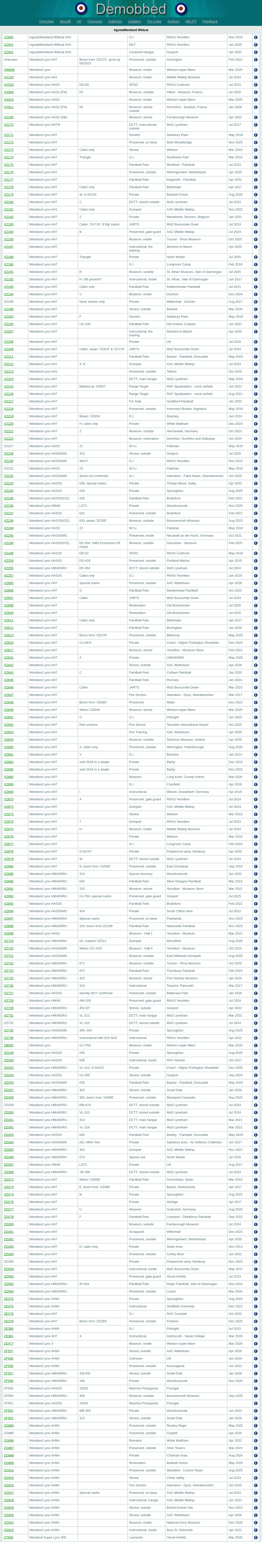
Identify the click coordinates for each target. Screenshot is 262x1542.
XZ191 (8, 272)
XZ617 (8, 650)
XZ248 (8, 553)
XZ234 (8, 491)
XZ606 (8, 590)
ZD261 (9, 1120)
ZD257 (9, 1090)
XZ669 (8, 792)
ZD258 (9, 1097)
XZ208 (8, 341)
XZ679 (8, 859)
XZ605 (8, 583)
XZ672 (8, 807)
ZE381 (8, 1336)
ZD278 (9, 1217)
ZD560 (9, 1276)
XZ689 (8, 874)
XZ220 (8, 424)
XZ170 (8, 125)
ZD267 (9, 1164)
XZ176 (8, 172)
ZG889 (9, 1463)
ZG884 (9, 1425)
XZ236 (8, 506)
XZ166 (8, 117)
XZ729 (8, 1008)
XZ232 (8, 476)
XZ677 (8, 844)
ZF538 (8, 1358)
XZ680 (8, 866)
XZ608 (8, 605)
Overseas (94, 21)
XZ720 (8, 948)
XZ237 (8, 513)
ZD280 (9, 1224)
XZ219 (8, 416)
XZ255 (8, 568)
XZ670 (8, 799)
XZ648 (8, 702)
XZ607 (8, 598)
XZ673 (8, 814)
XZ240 (8, 528)
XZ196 (8, 309)
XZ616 (8, 642)
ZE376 (8, 1306)
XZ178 (8, 187)
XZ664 (8, 762)
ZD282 (9, 1239)
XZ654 (8, 739)
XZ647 (8, 695)
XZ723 (8, 971)
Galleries (115, 21)
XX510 (9, 84)
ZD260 (9, 1112)
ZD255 (9, 1082)
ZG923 (9, 1530)
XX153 (9, 77)
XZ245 (8, 535)
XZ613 (8, 635)
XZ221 (8, 431)
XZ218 (8, 409)
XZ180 (8, 202)
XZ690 (8, 881)
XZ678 (8, 851)
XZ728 (8, 1000)
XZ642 (8, 665)
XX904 (9, 92)
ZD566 (9, 1291)
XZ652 (8, 725)
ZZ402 (8, 52)
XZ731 (8, 1015)
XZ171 (8, 135)
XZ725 (8, 978)
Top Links (154, 21)
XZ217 (8, 401)
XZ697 (8, 918)
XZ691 (8, 889)
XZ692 (8, 896)
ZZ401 (8, 44)
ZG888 (9, 1455)
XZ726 (8, 985)
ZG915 (9, 1478)
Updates (134, 21)
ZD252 (9, 1068)
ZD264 (9, 1142)
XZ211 (8, 356)
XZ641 (8, 657)
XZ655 (8, 747)
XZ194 (8, 294)
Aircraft (65, 21)
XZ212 (8, 364)
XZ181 (8, 209)
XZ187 (8, 247)
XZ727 (8, 993)
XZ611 (8, 620)
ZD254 (9, 1075)
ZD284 (9, 1254)
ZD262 (9, 1127)
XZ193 (8, 287)
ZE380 (8, 1328)
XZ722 (8, 963)
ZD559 (9, 1269)
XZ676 (8, 836)
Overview (46, 21)
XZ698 (8, 926)
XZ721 (8, 956)
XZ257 (8, 575)
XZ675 (8, 829)
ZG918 (9, 1500)
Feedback (210, 21)
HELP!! (190, 21)
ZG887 (9, 1448)
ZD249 (9, 1053)
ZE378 (8, 1314)
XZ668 (8, 784)
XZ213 (8, 371)
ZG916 (9, 1485)
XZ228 (8, 453)
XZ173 (8, 150)
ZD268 (9, 1172)
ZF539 (8, 1366)
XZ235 (8, 498)
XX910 (9, 99)
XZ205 (8, 324)
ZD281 (9, 1232)
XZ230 (8, 461)
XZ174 (8, 157)
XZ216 (8, 394)
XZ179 (8, 194)
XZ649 (8, 710)
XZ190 (8, 264)
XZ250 (8, 560)
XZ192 (8, 279)
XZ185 (8, 239)
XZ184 (8, 232)
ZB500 (8, 1045)
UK (79, 21)
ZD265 (9, 1150)
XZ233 (8, 483)
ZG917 (9, 1493)
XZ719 (8, 941)
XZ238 (8, 520)
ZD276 (9, 1202)
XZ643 (8, 672)
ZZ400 (8, 37)
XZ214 (8, 379)
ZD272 (9, 1179)
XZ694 (8, 911)
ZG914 (9, 1470)
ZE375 (8, 1299)
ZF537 (8, 1351)
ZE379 (8, 1321)
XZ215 (8, 386)
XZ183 (8, 224)
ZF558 (8, 1381)
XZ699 (8, 933)
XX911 (9, 107)
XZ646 (8, 687)
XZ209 (8, 349)
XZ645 (8, 680)
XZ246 (8, 543)
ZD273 (9, 1187)
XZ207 (8, 331)
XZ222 (8, 438)
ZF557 (8, 1373)
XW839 (9, 70)
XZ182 (8, 217)
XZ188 (8, 257)
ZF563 (8, 1418)
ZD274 (9, 1194)
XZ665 (8, 769)
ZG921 (9, 1522)
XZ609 (8, 613)
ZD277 (9, 1209)
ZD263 (9, 1135)
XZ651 (8, 717)
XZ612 (8, 628)
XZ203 (8, 316)
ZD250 (9, 1060)
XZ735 (8, 1030)
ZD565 (9, 1284)
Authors (173, 21)
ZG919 (9, 1507)
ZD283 (9, 1246)
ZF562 (8, 1411)
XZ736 (8, 1038)
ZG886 (9, 1440)
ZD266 (9, 1157)
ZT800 (8, 1537)
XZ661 (8, 754)
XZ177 (8, 179)
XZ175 (8, 165)
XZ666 (8, 777)
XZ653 (8, 732)
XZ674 (8, 821)
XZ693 (8, 903)
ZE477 (8, 1343)
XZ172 (8, 142)
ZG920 (9, 1515)
